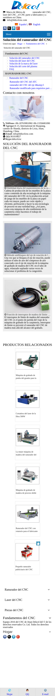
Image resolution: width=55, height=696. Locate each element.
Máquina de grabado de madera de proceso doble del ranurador (26, 492)
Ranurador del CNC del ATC (23, 81)
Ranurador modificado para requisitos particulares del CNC (31, 88)
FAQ (10, 69)
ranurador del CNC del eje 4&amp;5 (27, 85)
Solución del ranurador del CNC (23, 58)
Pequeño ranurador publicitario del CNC (24, 568)
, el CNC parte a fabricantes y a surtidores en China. (24, 16)
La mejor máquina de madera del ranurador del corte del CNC (26, 453)
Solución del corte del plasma (22, 66)
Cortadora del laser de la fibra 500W (26, 415)
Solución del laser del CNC (21, 61)
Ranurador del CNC (17, 78)
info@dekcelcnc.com (17, 20)
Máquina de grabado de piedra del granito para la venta (26, 377)
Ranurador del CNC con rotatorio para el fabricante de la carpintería (27, 530)
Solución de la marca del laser (22, 63)
